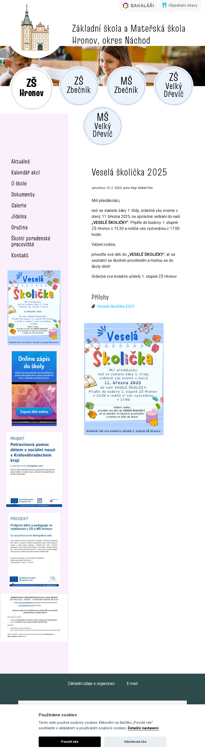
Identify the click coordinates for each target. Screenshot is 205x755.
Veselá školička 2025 (115, 306)
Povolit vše (69, 742)
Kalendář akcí (25, 172)
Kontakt (19, 255)
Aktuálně (20, 161)
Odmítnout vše (135, 742)
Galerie (18, 205)
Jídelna (18, 216)
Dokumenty (23, 194)
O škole (19, 183)
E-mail (132, 683)
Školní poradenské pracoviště (30, 241)
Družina (19, 227)
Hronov (31, 87)
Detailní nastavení (143, 728)
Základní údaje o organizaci (91, 683)
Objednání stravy (180, 5)
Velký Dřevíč (174, 85)
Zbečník (79, 84)
